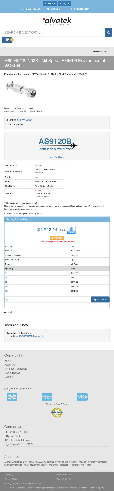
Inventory (9, 475)
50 (6, 286)
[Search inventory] (56, 32)
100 (7, 291)
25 (6, 282)
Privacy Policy (11, 479)
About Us (10, 364)
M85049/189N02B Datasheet (29, 336)
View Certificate (57, 157)
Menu (99, 52)
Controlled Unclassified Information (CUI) (86, 488)
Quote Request (13, 373)
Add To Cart (100, 299)
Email (9, 312)
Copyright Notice (64, 475)
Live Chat (53, 8)
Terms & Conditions (65, 479)
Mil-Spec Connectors (16, 368)
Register (49, 3)
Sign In (65, 3)
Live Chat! (26, 119)
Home (8, 360)
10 (6, 277)
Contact (9, 377)
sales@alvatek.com (79, 8)
